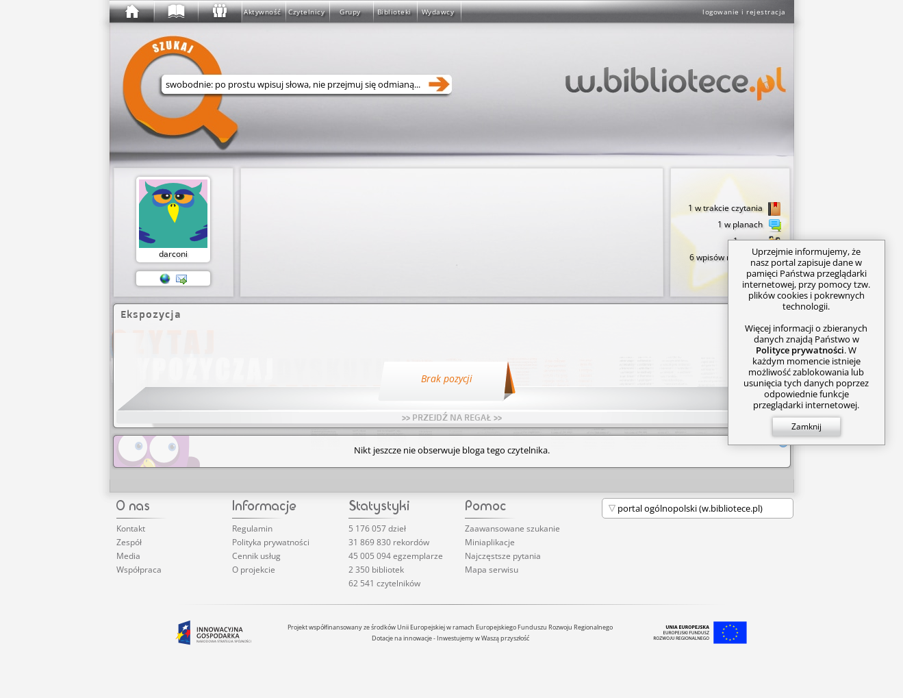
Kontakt (130, 528)
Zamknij (806, 426)
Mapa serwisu (491, 569)
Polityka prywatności (270, 542)
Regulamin (252, 528)
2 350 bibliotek (376, 569)
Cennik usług (256, 556)
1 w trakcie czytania (734, 209)
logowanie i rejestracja (744, 11)
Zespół (129, 542)
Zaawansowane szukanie (512, 528)
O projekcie (253, 569)
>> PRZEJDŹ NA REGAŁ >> (452, 417)
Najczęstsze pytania (503, 556)
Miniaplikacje (490, 542)
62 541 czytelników (384, 583)
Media (128, 556)
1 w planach (749, 225)
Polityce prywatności (800, 350)
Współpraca (139, 569)
